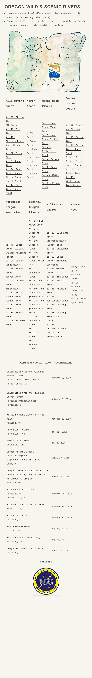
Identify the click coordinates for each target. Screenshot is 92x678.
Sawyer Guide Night (18, 441)
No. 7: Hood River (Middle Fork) (50, 139)
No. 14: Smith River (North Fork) (14, 189)
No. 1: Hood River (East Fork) (49, 127)
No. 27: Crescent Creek (34, 233)
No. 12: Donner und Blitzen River (75, 129)
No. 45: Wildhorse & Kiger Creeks (73, 181)
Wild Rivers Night (18, 516)
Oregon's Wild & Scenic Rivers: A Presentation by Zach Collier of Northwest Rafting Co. (27, 475)
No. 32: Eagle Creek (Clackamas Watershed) (57, 261)
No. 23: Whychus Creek (33, 345)
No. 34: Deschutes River (35, 273)
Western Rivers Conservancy (23, 538)
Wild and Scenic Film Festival (25, 505)
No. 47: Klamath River (75, 275)
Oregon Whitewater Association (25, 548)
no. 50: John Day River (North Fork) (36, 293)
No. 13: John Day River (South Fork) (36, 305)
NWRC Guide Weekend (18, 526)
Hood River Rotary (18, 430)
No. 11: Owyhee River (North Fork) (75, 149)
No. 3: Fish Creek (57, 277)
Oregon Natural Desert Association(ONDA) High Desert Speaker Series (23, 456)
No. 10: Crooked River (33, 245)
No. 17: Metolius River (34, 333)
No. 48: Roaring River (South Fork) (56, 317)
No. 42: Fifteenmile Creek (49, 151)
